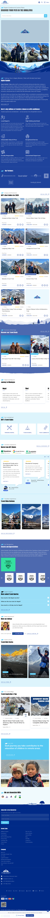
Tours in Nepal (27, 432)
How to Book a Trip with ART (7, 863)
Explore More (6, 727)
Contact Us (28, 840)
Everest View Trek (31, 279)
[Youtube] (35, 890)
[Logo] (6, 871)
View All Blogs (5, 733)
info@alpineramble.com (8, 878)
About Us (3, 852)
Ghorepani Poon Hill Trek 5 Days (11, 358)
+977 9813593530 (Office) (8, 881)
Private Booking (29, 842)
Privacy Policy (4, 838)
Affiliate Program (4, 831)
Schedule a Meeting (32, 633)
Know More (4, 104)
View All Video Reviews (7, 533)
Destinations (3, 833)
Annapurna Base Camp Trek (10, 218)
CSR (2, 864)
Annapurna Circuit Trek (33, 248)
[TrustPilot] (31, 451)
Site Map (27, 838)
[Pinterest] (41, 890)
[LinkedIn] (28, 890)
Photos (2, 844)
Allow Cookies (30, 915)
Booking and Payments (6, 859)
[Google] (18, 451)
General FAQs (28, 835)
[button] (45, 15)
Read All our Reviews (43, 446)
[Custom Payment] (25, 899)
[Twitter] (15, 890)
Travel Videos (4, 842)
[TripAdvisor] (6, 451)
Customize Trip (4, 840)
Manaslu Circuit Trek (8, 279)
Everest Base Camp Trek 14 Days (35, 218)
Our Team (3, 856)
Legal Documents (4, 857)
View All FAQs (5, 609)
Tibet (27, 388)
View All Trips (44, 194)
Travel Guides (4, 835)
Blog (27, 836)
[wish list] (39, 2)
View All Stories (6, 682)
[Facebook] (9, 890)
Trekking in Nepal (9, 432)
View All (4, 407)
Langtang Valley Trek (8, 248)
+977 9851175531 (18, 633)
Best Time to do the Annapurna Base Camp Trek (13, 675)
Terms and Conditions (5, 861)
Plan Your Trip (29, 831)
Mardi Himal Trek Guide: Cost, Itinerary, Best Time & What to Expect (13, 722)
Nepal (4, 388)
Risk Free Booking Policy (6, 836)
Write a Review (29, 833)
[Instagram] (22, 890)
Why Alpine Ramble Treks (6, 854)
